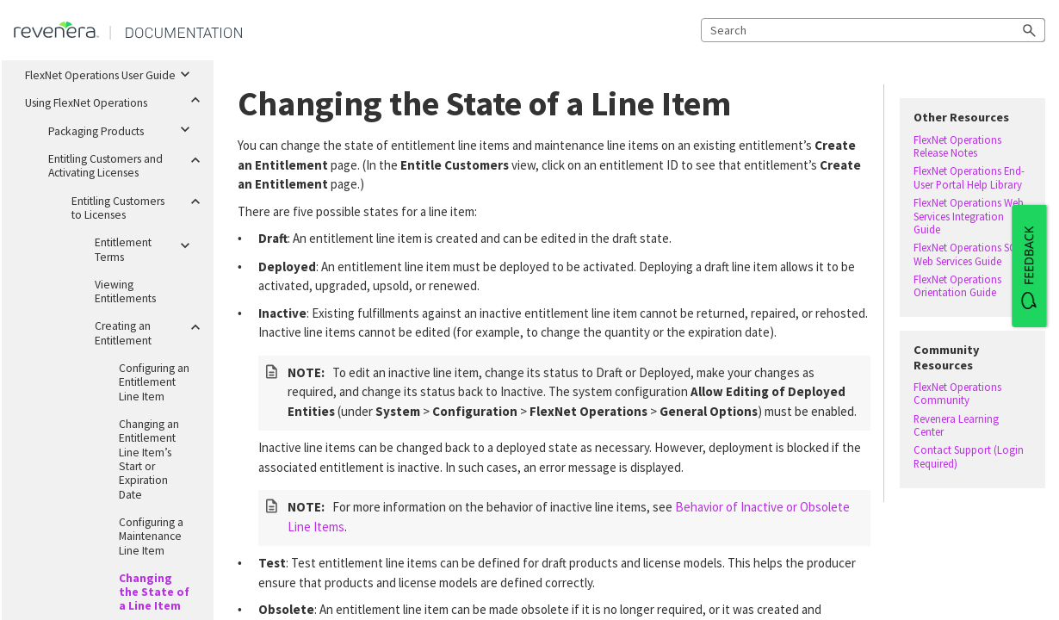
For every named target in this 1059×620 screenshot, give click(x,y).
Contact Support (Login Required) (968, 456)
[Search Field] (873, 30)
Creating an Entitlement (147, 330)
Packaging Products (124, 128)
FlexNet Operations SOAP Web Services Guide (971, 254)
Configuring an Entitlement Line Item (154, 382)
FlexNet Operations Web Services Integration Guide (968, 216)
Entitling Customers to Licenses (135, 205)
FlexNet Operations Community (957, 393)
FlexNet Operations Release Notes (957, 146)
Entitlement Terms (147, 246)
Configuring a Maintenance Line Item (151, 536)
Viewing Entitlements (125, 291)
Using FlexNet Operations (112, 100)
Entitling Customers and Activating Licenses (124, 163)
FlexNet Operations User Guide (112, 72)
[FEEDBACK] (1029, 266)
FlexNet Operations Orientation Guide (957, 286)
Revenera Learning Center (956, 425)
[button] (1029, 30)
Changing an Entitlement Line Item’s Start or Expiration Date (149, 459)
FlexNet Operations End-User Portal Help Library (969, 177)
